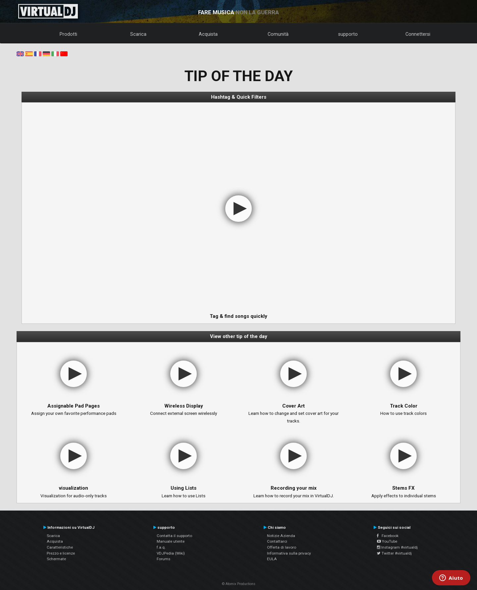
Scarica (138, 34)
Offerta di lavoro (281, 547)
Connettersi (417, 34)
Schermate (56, 559)
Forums (163, 559)
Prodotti (68, 34)
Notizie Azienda (281, 535)
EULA (272, 559)
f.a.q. (161, 547)
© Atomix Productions (238, 584)
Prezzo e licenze (61, 553)
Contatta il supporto (174, 535)
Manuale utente (171, 541)
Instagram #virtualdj (397, 547)
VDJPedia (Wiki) (171, 553)
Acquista (208, 34)
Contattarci (277, 541)
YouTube (387, 541)
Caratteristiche (60, 547)
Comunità (278, 34)
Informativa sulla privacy (289, 553)
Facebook (387, 535)
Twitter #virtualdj (394, 553)
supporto (348, 34)
